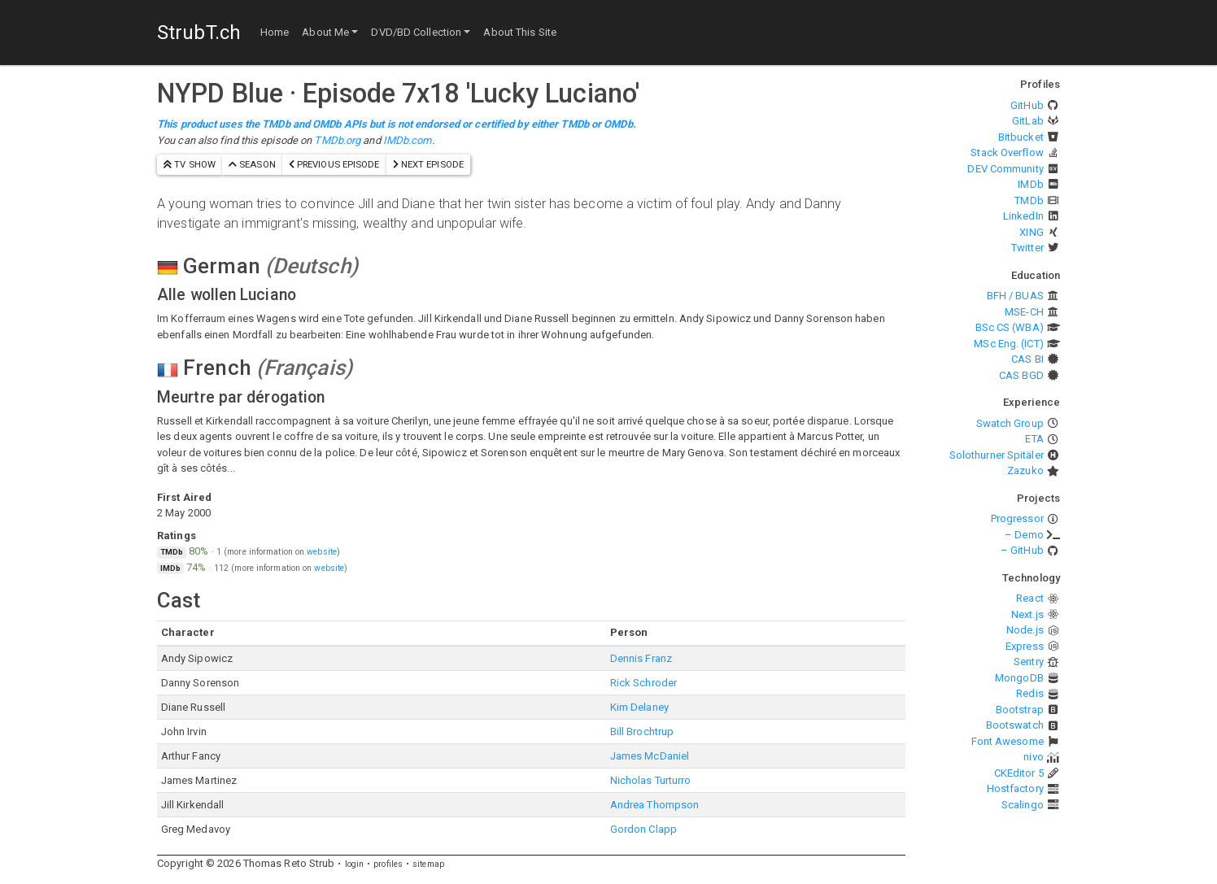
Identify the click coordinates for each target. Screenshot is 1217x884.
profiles (388, 864)
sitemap (428, 864)
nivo (1033, 757)
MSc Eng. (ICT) (1008, 343)
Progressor (1017, 518)
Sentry (1029, 661)
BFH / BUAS (1015, 296)
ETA (1034, 439)
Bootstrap (1020, 709)
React (1030, 598)
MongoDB (1019, 678)
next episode (428, 164)
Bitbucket (1021, 137)
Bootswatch (1015, 725)
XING (1031, 232)
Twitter (1027, 248)
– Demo (1024, 535)
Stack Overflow (1007, 152)
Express (1024, 646)
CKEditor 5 (1019, 773)
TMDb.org (337, 140)
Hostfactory (1015, 788)
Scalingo (1022, 805)
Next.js (1027, 614)
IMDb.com (407, 140)
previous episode (334, 164)
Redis (1030, 693)
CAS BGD (1021, 375)
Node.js (1025, 630)
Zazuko (1025, 470)
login (354, 864)
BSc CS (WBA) (1009, 327)
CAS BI (1027, 359)
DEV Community (1005, 169)
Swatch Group (1010, 423)
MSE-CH (1024, 312)
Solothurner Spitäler (996, 455)
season (252, 164)
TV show (190, 164)
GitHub (1027, 105)
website (322, 552)
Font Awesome (1007, 741)
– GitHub (1022, 550)
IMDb (1030, 184)
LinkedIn (1023, 216)
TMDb (1028, 200)
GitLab (1028, 121)
